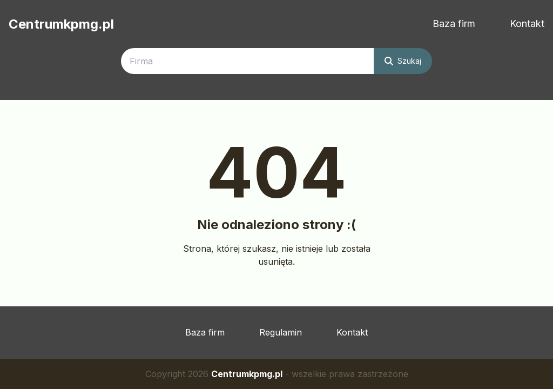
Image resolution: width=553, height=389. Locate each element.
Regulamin (280, 332)
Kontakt (527, 23)
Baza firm (454, 23)
